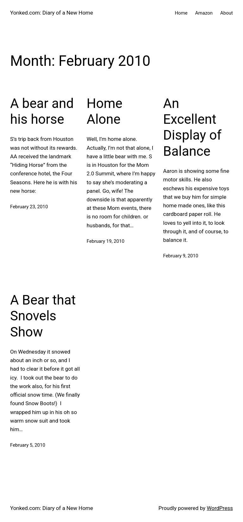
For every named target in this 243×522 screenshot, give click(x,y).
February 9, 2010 (180, 256)
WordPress (220, 508)
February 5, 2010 (27, 445)
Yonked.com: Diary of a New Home (51, 12)
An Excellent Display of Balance (192, 127)
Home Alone (104, 111)
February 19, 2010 (105, 241)
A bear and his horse (42, 111)
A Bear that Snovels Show (43, 316)
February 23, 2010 (29, 207)
